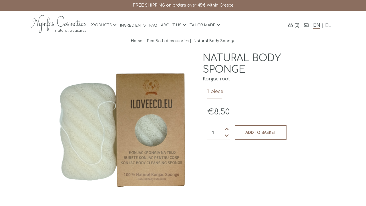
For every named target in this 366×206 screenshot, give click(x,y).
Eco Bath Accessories (168, 41)
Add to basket (260, 132)
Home (136, 41)
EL (328, 25)
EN (316, 25)
